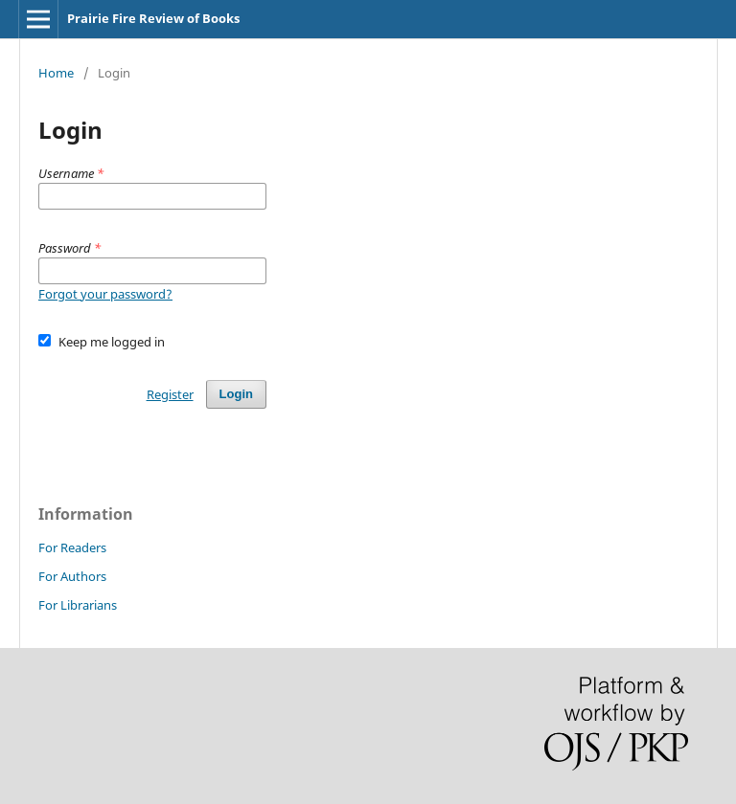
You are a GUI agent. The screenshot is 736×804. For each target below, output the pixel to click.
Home (56, 72)
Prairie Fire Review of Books (153, 18)
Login (236, 394)
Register (170, 394)
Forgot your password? (105, 293)
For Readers (72, 547)
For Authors (72, 576)
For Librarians (77, 605)
